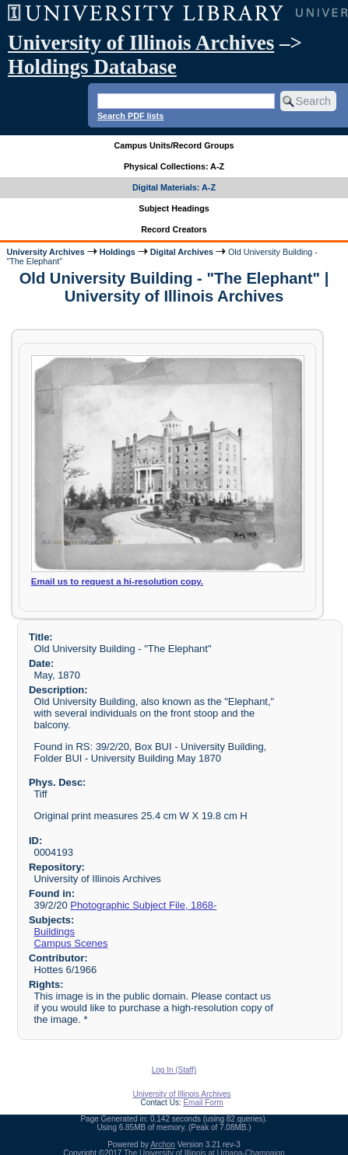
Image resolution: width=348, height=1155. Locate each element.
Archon (162, 1144)
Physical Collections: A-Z (174, 166)
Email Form (203, 1102)
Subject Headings (174, 208)
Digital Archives (181, 251)
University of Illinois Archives (141, 42)
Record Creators (174, 229)
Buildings (54, 931)
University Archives (45, 251)
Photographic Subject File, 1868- (143, 905)
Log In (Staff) (174, 1070)
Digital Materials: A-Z (174, 187)
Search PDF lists (130, 115)
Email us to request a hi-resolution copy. (117, 581)
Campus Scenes (70, 943)
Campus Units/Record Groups (174, 145)
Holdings (117, 251)
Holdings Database (92, 67)
